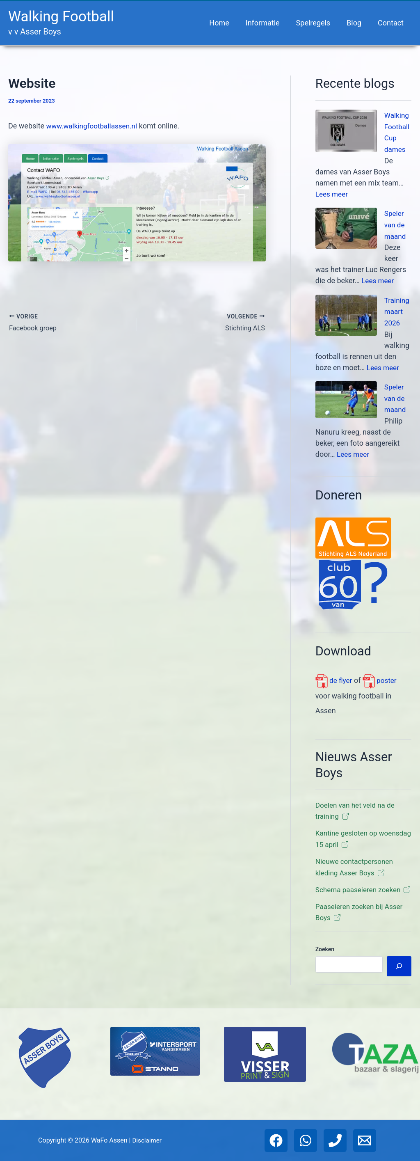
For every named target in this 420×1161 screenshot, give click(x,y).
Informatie (268, 22)
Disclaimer (146, 1140)
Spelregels (317, 22)
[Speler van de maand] (346, 226)
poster (381, 676)
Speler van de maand (395, 223)
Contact (391, 22)
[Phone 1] (335, 1140)
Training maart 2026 (397, 308)
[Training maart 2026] (346, 312)
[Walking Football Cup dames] (346, 131)
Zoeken (324, 953)
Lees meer (332, 192)
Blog (356, 22)
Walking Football (61, 16)
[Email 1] (364, 1140)
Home (226, 22)
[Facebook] (276, 1140)
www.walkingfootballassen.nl (94, 125)
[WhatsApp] (305, 1140)
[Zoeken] (399, 971)
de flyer (334, 676)
